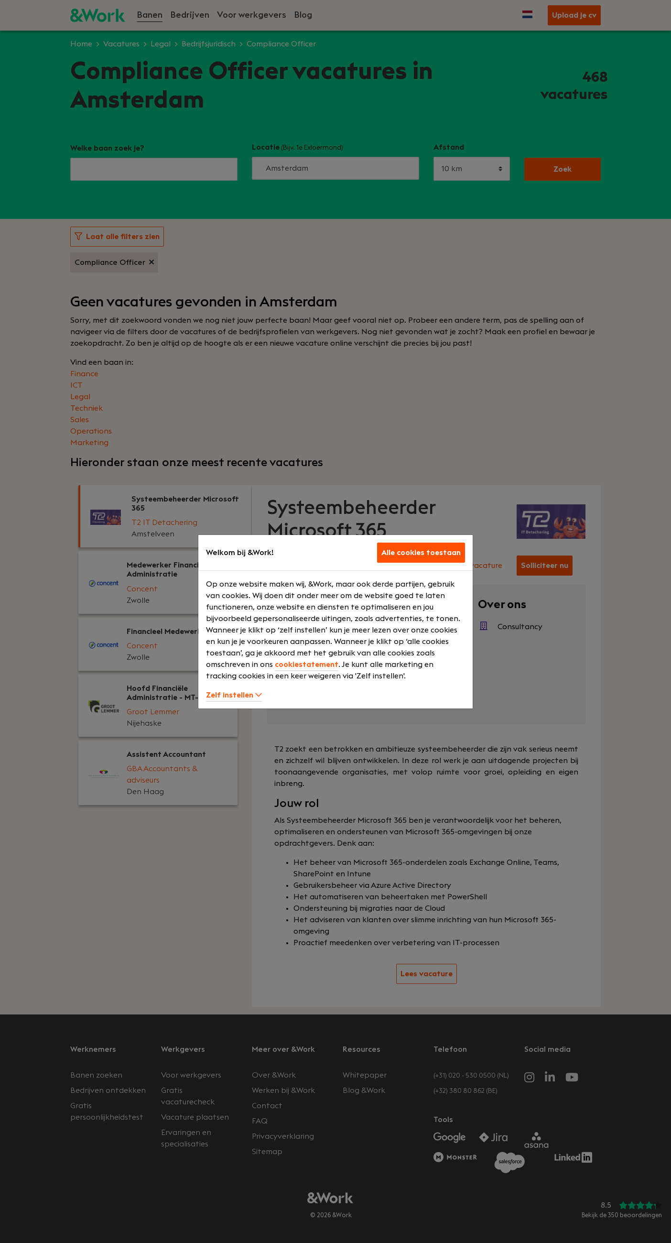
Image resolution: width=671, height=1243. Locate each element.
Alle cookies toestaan (421, 552)
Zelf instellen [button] (234, 695)
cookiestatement (306, 664)
